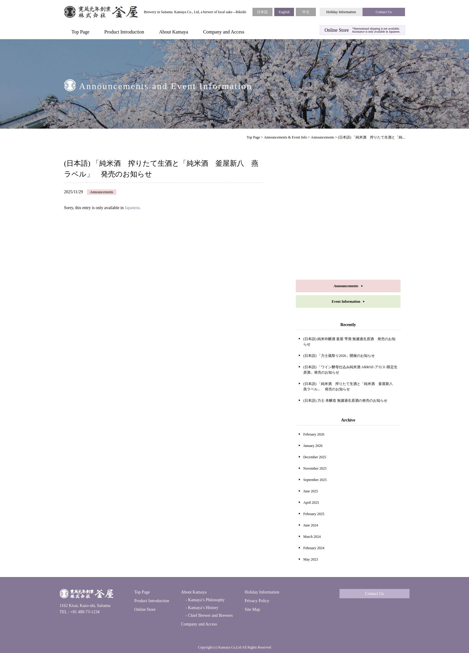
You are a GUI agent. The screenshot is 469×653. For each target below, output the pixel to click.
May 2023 (310, 559)
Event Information (346, 301)
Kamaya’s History (202, 607)
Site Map (252, 609)
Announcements (322, 137)
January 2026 (312, 446)
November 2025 (315, 468)
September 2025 (315, 480)
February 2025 (313, 514)
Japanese (132, 208)
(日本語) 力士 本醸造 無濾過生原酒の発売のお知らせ (345, 400)
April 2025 (311, 502)
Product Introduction (124, 31)
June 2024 (310, 525)
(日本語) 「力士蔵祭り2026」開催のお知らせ (339, 356)
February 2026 (313, 434)
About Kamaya (173, 31)
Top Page (80, 31)
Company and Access (223, 31)
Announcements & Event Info (285, 137)
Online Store (145, 609)
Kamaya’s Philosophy (206, 600)
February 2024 (313, 548)
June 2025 (310, 491)
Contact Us (384, 12)
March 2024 (312, 537)
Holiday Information (341, 12)
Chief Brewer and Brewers (210, 615)
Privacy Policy (257, 601)
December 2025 (314, 457)
